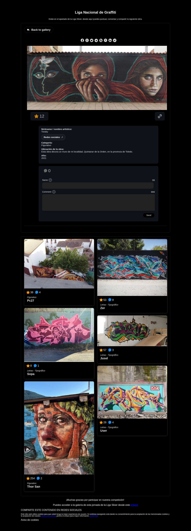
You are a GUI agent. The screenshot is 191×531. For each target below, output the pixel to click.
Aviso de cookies (30, 520)
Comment (46, 192)
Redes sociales (52, 137)
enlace (134, 505)
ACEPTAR (94, 516)
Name (45, 180)
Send (148, 215)
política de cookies (48, 516)
